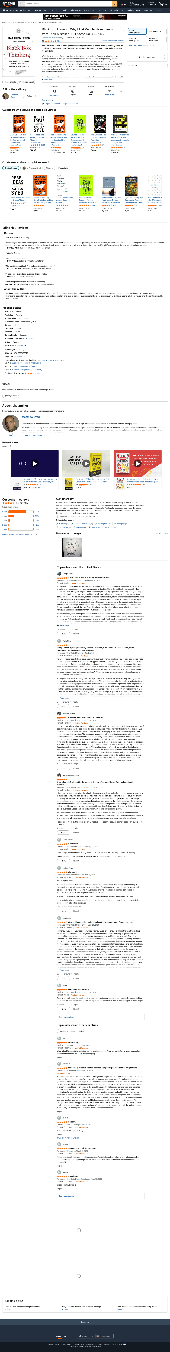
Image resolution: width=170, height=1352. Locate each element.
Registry (130, 10)
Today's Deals (75, 10)
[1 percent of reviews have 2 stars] (20, 525)
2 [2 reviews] (136, 206)
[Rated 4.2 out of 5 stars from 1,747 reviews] (41, 484)
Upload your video (11, 396)
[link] (19, 139)
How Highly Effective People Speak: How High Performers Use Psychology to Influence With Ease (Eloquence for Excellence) (40, 480)
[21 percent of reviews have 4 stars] (20, 516)
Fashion (159, 10)
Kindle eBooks (18, 22)
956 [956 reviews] (160, 206)
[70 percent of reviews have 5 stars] (20, 511)
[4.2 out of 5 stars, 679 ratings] (97, 145)
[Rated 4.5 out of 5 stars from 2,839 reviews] (144, 484)
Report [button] (76, 634)
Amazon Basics (41, 10)
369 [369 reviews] (114, 206)
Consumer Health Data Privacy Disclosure (87, 1344)
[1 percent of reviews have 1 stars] (20, 529)
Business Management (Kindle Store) (27, 370)
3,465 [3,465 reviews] (92, 206)
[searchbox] (68, 3)
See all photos (160, 533)
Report (7, 1309)
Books (64, 10)
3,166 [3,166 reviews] (23, 203)
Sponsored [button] (7, 446)
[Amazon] (9, 4)
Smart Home (149, 10)
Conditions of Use (53, 1344)
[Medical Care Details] (32, 10)
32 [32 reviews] (45, 206)
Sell (122, 10)
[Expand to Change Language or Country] (92, 1336)
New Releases (89, 10)
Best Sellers (55, 10)
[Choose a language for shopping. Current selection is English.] (84, 1336)
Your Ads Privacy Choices (113, 1344)
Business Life (44, 22)
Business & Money (30, 22)
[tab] (62, 523)
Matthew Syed (50, 37)
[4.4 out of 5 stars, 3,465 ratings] (78, 148)
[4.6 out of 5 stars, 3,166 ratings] (37, 145)
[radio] (137, 31)
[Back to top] (85, 1325)
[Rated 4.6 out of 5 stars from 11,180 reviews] (93, 484)
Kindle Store (6, 22)
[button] (5, 10)
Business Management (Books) (24, 366)
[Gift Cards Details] (118, 10)
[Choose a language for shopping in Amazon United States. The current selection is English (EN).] (123, 4)
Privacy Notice (66, 1344)
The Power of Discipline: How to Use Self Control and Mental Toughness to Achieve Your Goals (92, 480)
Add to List (132, 66)
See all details (47, 100)
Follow (29, 96)
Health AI (14, 10)
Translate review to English (68, 1138)
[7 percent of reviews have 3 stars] (20, 520)
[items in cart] (163, 4)
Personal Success (56, 22)
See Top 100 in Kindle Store (53, 360)
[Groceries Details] (107, 10)
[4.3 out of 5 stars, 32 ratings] (16, 148)
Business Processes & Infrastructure (26, 363)
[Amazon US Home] (61, 1337)
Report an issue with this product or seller (60, 104)
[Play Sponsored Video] (34, 463)
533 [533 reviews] (68, 206)
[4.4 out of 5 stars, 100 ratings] (118, 148)
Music (138, 10)
